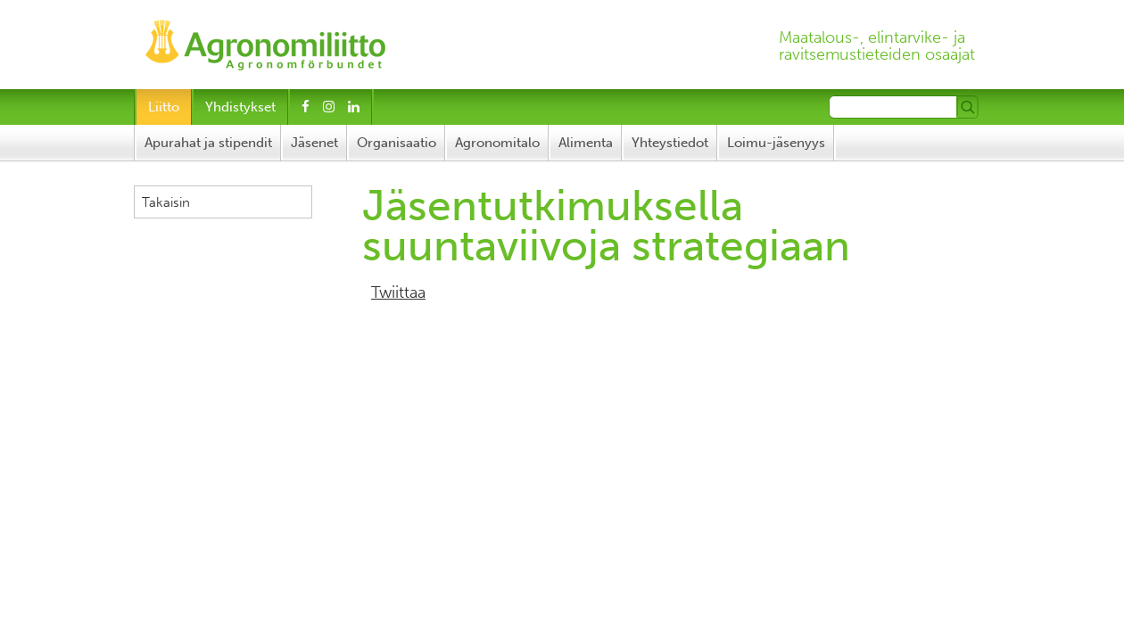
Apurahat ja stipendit (208, 143)
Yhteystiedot (670, 143)
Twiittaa (398, 292)
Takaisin (166, 202)
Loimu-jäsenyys (776, 143)
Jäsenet (314, 143)
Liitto (163, 107)
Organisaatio (396, 143)
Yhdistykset (240, 107)
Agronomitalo (497, 143)
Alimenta (585, 143)
